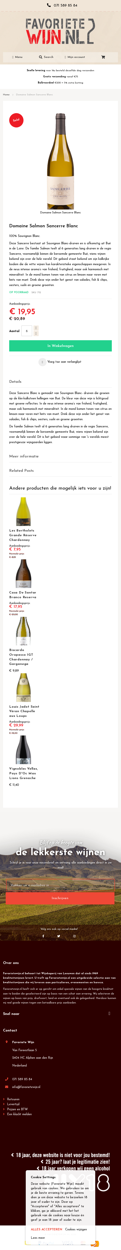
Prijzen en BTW (17, 1109)
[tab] (60, 382)
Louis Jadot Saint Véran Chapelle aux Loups (24, 711)
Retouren (13, 1099)
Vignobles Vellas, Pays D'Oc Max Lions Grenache (23, 773)
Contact (10, 1031)
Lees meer (38, 1238)
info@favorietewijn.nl (26, 1087)
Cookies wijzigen (76, 1229)
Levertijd (13, 1104)
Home (6, 94)
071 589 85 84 (22, 1079)
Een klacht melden (19, 1114)
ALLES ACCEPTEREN (46, 1229)
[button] (59, 362)
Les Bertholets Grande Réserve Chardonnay (23, 535)
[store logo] (60, 31)
